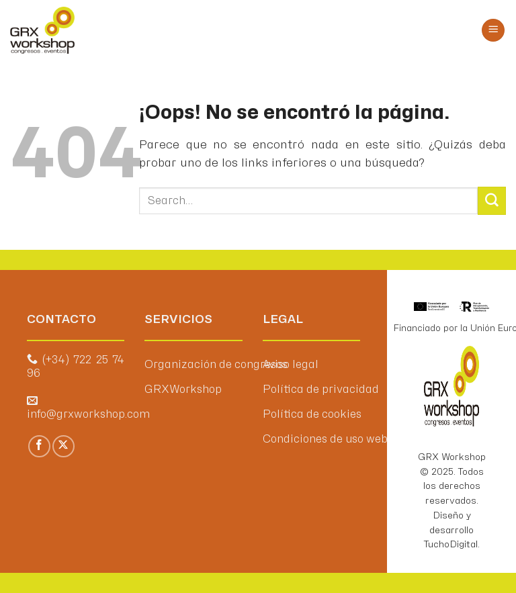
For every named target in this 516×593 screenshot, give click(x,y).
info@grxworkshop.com (88, 414)
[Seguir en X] (63, 446)
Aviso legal (290, 364)
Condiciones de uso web (325, 439)
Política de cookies (312, 414)
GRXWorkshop (183, 389)
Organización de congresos (216, 364)
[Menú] (493, 30)
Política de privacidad (321, 389)
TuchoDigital (451, 544)
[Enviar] (492, 201)
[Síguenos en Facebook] (39, 446)
